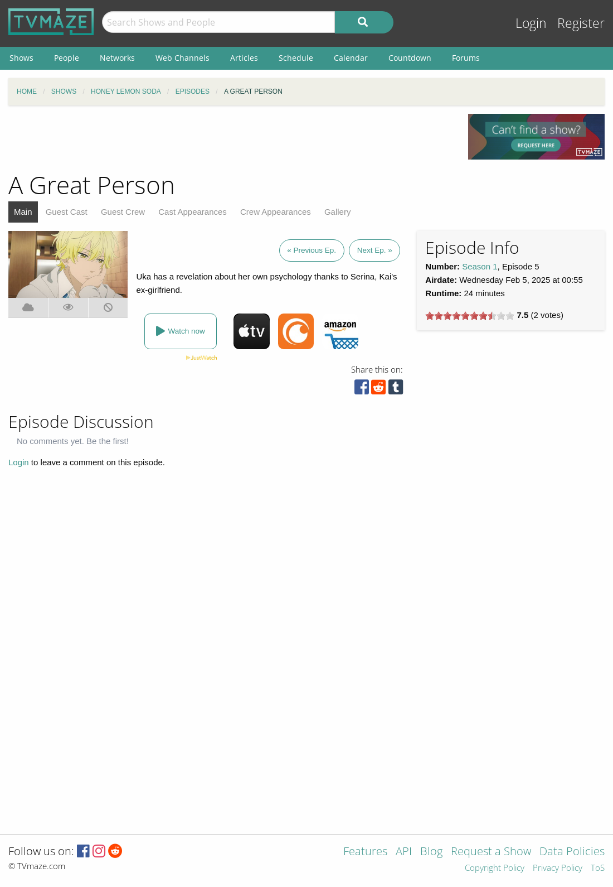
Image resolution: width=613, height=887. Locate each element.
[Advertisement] (230, 139)
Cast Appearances (192, 211)
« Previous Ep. (311, 250)
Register (581, 23)
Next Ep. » (374, 250)
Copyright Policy (494, 868)
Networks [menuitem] (117, 57)
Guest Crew (123, 211)
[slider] (469, 315)
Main (23, 211)
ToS (598, 868)
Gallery (337, 211)
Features (365, 852)
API (404, 852)
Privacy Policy (557, 868)
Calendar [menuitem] (351, 57)
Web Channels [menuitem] (182, 57)
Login (531, 23)
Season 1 (479, 266)
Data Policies (572, 852)
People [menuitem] (66, 57)
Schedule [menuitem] (296, 57)
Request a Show (491, 852)
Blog (431, 852)
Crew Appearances (275, 211)
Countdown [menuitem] (409, 57)
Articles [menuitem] (244, 57)
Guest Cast (66, 211)
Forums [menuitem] (466, 57)
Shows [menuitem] (21, 57)
